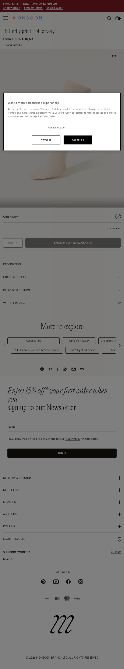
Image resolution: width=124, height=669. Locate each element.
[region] (62, 122)
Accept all (78, 140)
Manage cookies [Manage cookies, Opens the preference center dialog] (57, 128)
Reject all (46, 140)
